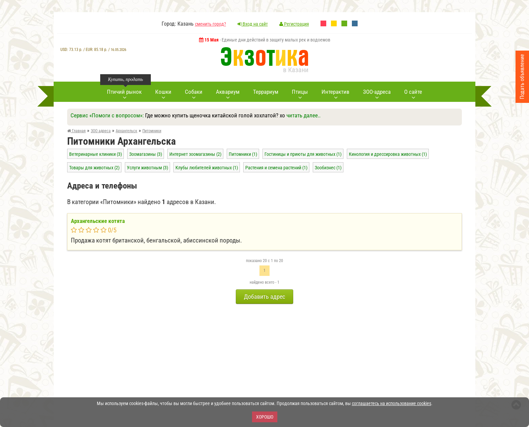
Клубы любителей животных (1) (206, 167)
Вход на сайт (253, 24)
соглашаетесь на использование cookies (391, 403)
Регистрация (294, 24)
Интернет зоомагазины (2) (195, 154)
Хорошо (264, 417)
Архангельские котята (98, 221)
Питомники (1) (243, 154)
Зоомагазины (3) (145, 154)
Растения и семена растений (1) (276, 167)
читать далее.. (303, 115)
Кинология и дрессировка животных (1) (388, 154)
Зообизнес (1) (328, 167)
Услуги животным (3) (147, 167)
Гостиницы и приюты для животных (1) (302, 154)
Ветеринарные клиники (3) (95, 154)
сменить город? (210, 24)
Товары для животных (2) (94, 167)
